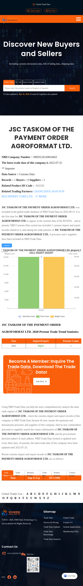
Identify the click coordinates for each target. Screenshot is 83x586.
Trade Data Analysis (52, 539)
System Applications (71, 527)
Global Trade (68, 518)
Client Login (33, 10)
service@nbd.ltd (13, 553)
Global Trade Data (43, 4)
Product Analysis (57, 473)
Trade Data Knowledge (48, 533)
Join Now (41, 381)
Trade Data (6, 473)
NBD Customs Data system (24, 225)
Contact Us (68, 522)
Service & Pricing (51, 522)
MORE (41, 196)
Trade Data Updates (52, 527)
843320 (40, 185)
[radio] (7, 245)
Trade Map (44, 473)
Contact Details (72, 473)
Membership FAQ (70, 531)
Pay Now (51, 10)
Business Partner (30, 473)
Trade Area (17, 473)
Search (72, 88)
